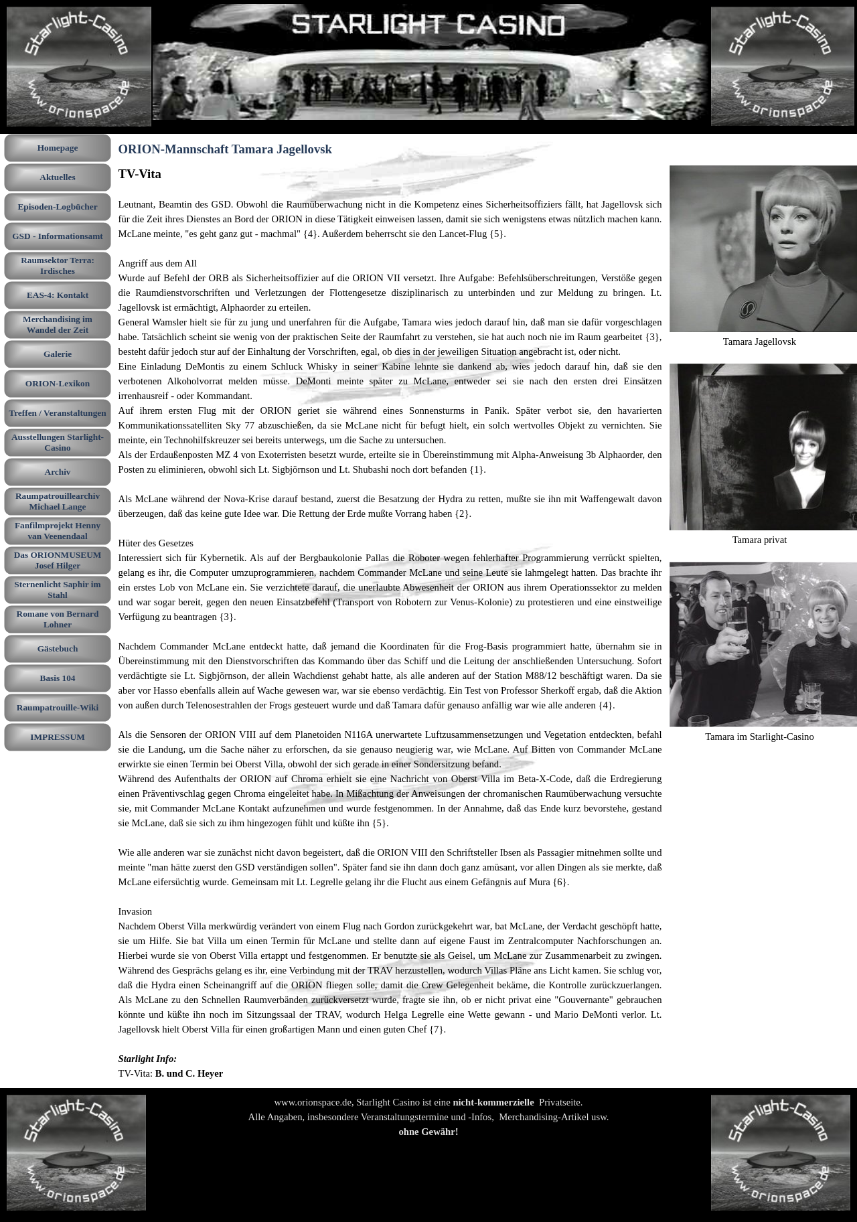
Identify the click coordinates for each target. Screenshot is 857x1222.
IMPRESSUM (57, 737)
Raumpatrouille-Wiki (57, 707)
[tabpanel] (390, 623)
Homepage (57, 148)
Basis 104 (58, 678)
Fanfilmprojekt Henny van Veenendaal (57, 530)
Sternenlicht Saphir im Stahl (57, 589)
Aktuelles (57, 177)
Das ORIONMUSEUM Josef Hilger (58, 560)
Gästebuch (57, 648)
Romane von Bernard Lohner (58, 619)
